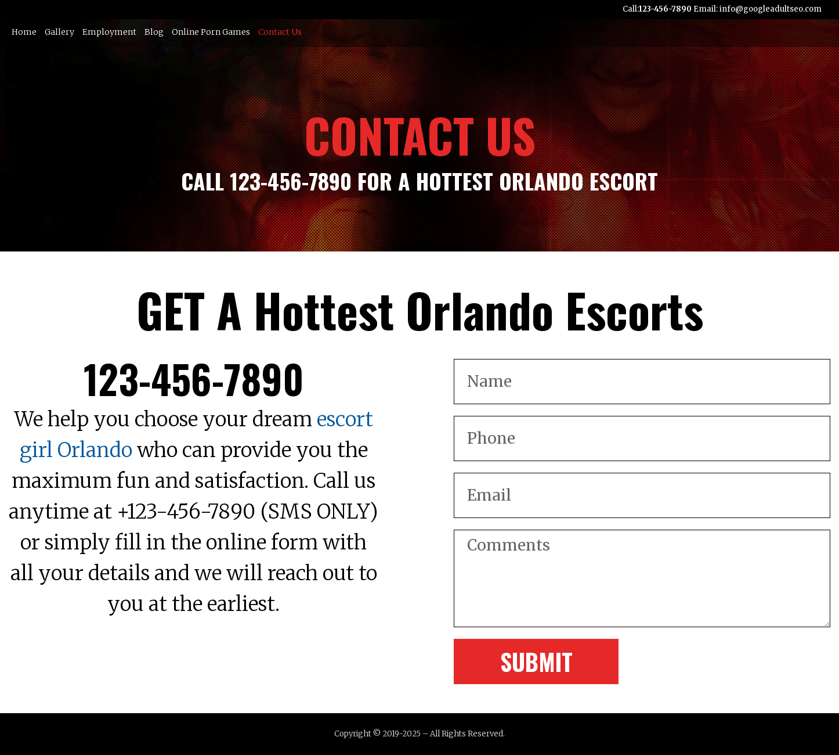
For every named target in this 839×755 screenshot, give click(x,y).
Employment (109, 32)
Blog (154, 32)
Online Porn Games (211, 32)
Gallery (59, 32)
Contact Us (280, 32)
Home (24, 32)
